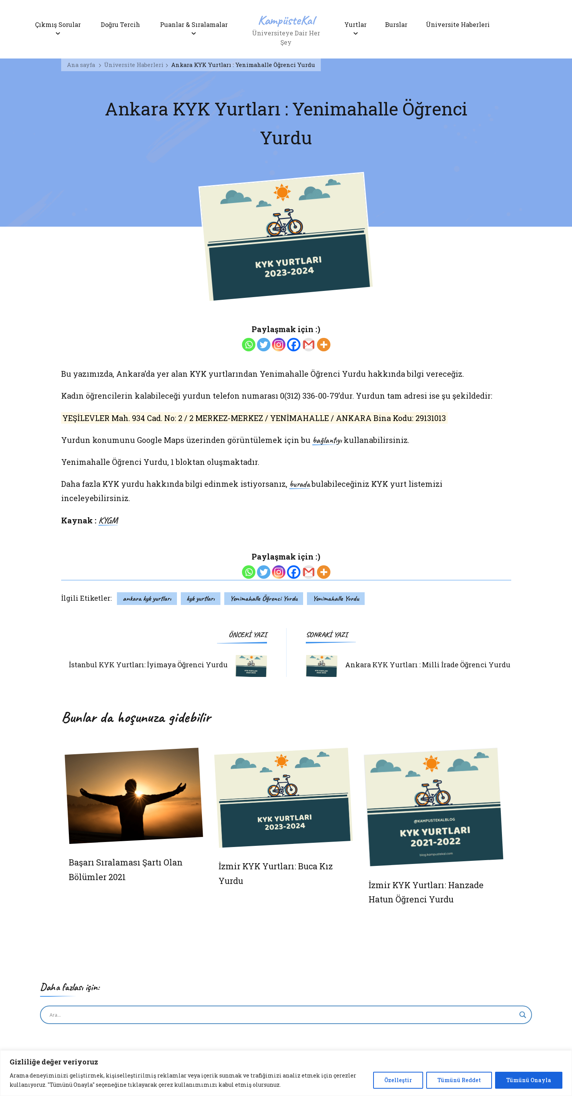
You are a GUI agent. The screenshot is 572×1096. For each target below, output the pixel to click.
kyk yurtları (201, 598)
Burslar (398, 24)
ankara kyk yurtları (147, 598)
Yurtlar (355, 24)
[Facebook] (293, 344)
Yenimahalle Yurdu (336, 598)
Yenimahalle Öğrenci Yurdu (263, 598)
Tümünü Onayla (528, 1080)
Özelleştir (398, 1080)
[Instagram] (278, 344)
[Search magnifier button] (522, 1014)
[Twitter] (263, 344)
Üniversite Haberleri (461, 24)
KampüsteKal (286, 20)
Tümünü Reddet (459, 1080)
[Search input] (282, 1014)
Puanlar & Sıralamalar (194, 24)
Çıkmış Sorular (58, 24)
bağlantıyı (327, 440)
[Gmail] (308, 344)
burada (299, 484)
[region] (286, 1073)
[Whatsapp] (248, 344)
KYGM (108, 521)
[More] (323, 344)
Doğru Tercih (120, 24)
